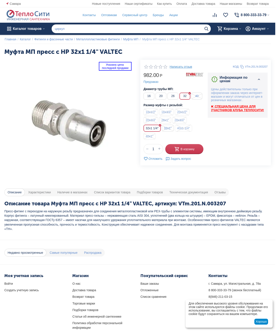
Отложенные (149, 290)
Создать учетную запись (21, 290)
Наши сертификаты (138, 3)
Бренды (158, 15)
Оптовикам (109, 15)
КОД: (236, 66)
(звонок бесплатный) (234, 290)
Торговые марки (83, 303)
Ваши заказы (149, 283)
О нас (76, 283)
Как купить (164, 3)
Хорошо (261, 321)
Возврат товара (258, 3)
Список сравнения (153, 296)
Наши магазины (231, 3)
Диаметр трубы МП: (159, 89)
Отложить (153, 159)
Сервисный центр (134, 15)
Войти (8, 283)
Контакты (88, 15)
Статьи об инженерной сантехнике (96, 316)
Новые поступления (106, 3)
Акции (173, 15)
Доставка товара (203, 3)
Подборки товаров (85, 310)
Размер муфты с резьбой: (163, 105)
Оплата (181, 3)
